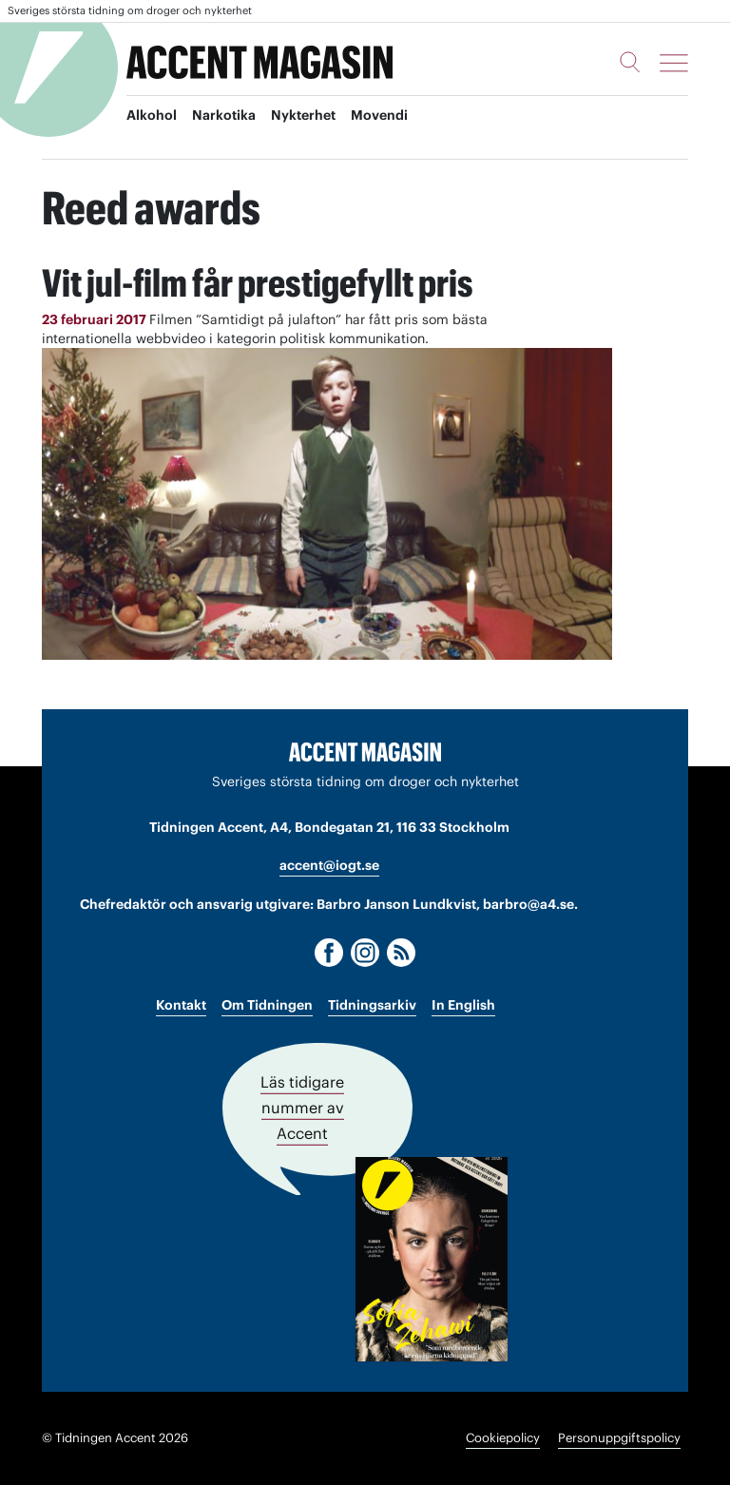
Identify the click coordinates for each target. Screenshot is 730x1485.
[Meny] (674, 62)
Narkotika (224, 115)
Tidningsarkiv (372, 1004)
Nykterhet (303, 115)
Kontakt (181, 1004)
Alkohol (151, 115)
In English (463, 1004)
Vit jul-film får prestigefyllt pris (257, 282)
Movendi (379, 115)
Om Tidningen (267, 1004)
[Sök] (630, 62)
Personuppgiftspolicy (619, 1438)
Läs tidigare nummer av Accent (302, 1107)
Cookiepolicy (503, 1438)
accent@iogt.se (329, 865)
